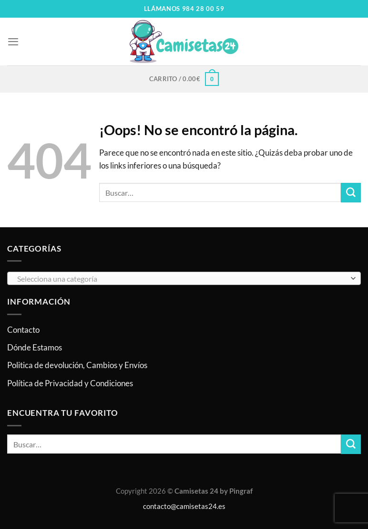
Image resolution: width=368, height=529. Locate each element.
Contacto (23, 330)
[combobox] (184, 279)
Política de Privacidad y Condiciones (70, 383)
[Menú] (13, 42)
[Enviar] (351, 192)
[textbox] (181, 279)
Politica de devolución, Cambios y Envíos (77, 365)
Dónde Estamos (34, 348)
